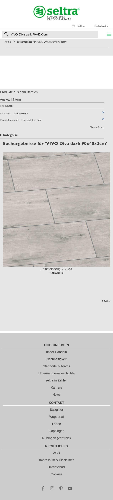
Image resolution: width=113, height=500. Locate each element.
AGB (56, 453)
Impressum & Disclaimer (56, 460)
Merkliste (81, 26)
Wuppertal (56, 417)
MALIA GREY (56, 273)
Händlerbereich (101, 26)
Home (7, 41)
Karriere (56, 387)
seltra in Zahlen (56, 380)
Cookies (56, 474)
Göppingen (56, 431)
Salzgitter (56, 409)
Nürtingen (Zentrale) (56, 438)
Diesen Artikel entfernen (103, 112)
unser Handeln (56, 352)
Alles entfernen (97, 127)
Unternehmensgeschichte (56, 373)
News (56, 394)
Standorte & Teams (56, 366)
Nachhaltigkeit (56, 359)
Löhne (56, 424)
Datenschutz (56, 467)
